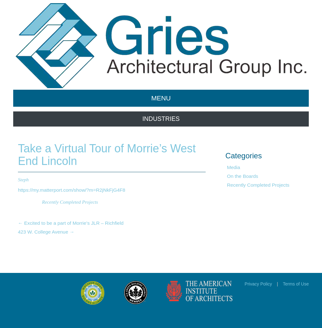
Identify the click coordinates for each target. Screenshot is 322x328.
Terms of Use (296, 283)
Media (233, 167)
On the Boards (242, 176)
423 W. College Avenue (46, 232)
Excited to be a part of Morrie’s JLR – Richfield (71, 223)
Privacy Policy (258, 283)
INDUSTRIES (161, 118)
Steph (23, 179)
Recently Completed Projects (70, 202)
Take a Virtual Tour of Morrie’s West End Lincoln (107, 154)
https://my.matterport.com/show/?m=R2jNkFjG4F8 (71, 190)
